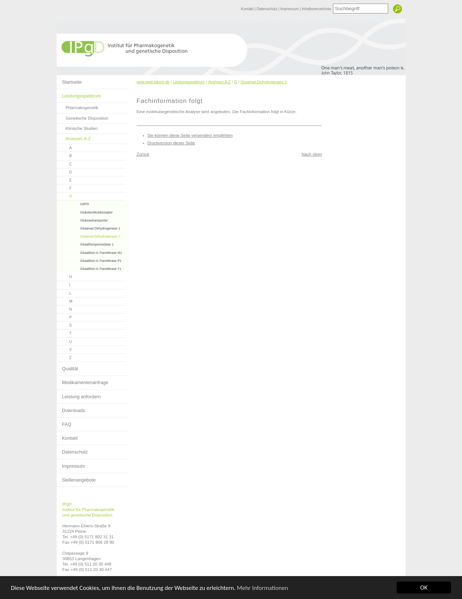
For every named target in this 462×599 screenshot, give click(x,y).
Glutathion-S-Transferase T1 (89, 268)
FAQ (64, 422)
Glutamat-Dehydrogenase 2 (88, 235)
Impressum (290, 9)
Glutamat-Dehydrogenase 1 (88, 227)
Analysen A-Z (74, 137)
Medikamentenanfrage (82, 380)
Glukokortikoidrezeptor (85, 211)
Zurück (143, 154)
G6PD (73, 203)
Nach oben (312, 154)
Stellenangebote (76, 478)
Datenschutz (267, 9)
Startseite (69, 80)
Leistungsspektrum (79, 94)
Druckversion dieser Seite (171, 143)
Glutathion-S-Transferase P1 (89, 260)
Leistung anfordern (79, 394)
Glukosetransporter (82, 219)
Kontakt (248, 9)
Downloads (71, 408)
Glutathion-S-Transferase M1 (89, 252)
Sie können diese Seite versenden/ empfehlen (190, 135)
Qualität (67, 366)
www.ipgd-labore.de (153, 82)
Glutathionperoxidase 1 (85, 243)
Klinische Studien (77, 127)
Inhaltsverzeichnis (316, 9)
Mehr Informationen (262, 588)
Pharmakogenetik (78, 106)
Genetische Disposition (83, 116)
